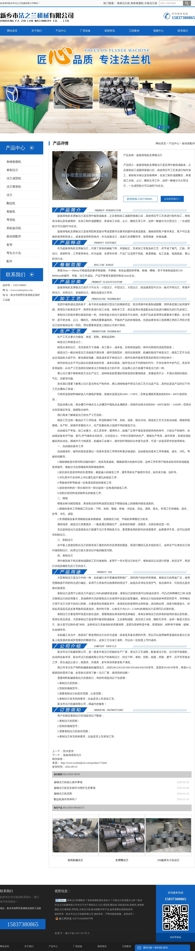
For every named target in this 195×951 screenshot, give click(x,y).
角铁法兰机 (123, 3)
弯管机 (10, 219)
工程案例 (126, 946)
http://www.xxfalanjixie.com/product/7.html (84, 762)
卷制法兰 (12, 170)
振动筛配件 (13, 236)
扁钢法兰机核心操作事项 (68, 782)
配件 (9, 261)
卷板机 (10, 211)
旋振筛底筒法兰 (72, 755)
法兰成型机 (13, 178)
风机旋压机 (13, 228)
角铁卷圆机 (137, 3)
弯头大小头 (13, 253)
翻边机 (10, 203)
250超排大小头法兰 (168, 860)
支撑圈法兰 (121, 860)
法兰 (9, 195)
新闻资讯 (102, 946)
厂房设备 (77, 946)
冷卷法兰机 (150, 3)
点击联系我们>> (172, 199)
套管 (9, 244)
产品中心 (174, 143)
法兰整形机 (13, 186)
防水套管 (68, 751)
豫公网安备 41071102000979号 (74, 918)
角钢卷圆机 (13, 161)
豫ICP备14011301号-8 (77, 933)
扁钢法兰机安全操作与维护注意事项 (74, 788)
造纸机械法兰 (75, 860)
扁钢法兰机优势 (63, 793)
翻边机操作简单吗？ (65, 799)
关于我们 (28, 946)
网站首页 (161, 143)
